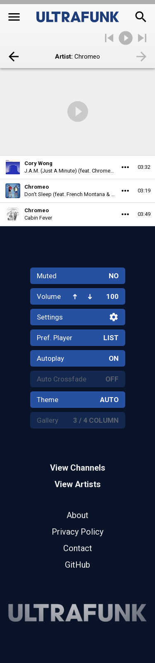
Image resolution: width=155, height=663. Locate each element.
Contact (77, 548)
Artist (63, 56)
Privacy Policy (77, 532)
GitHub (77, 565)
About (77, 515)
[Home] (77, 17)
